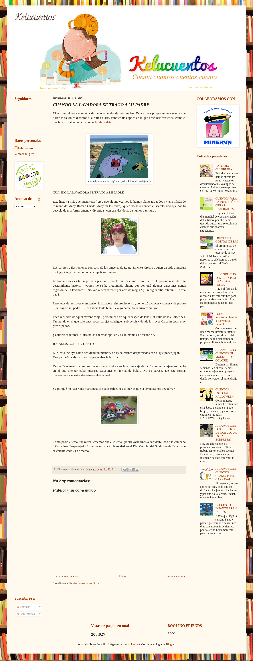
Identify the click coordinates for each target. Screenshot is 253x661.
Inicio (122, 576)
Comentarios (26, 613)
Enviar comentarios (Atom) (85, 583)
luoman (135, 644)
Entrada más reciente (66, 576)
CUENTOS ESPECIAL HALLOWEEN (224, 393)
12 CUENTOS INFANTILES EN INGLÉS (226, 508)
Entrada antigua (175, 576)
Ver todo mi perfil (25, 153)
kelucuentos (25, 148)
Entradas (23, 606)
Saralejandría (102, 122)
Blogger (170, 644)
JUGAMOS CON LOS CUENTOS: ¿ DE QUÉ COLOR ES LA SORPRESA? (226, 432)
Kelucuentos (35, 18)
